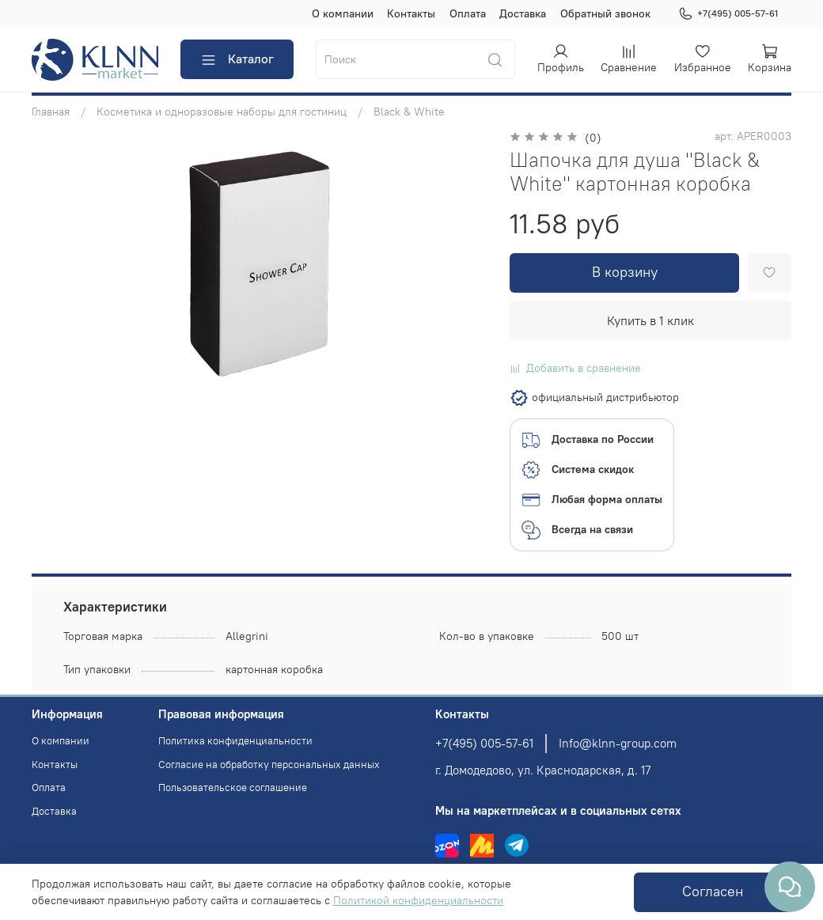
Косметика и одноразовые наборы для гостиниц (222, 111)
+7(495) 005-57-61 (728, 13)
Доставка (522, 13)
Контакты (411, 13)
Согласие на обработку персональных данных (269, 764)
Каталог (237, 59)
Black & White (409, 111)
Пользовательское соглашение (232, 787)
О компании (343, 13)
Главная (51, 111)
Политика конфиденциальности (235, 741)
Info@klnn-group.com (618, 743)
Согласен (712, 891)
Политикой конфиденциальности (418, 900)
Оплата (467, 13)
